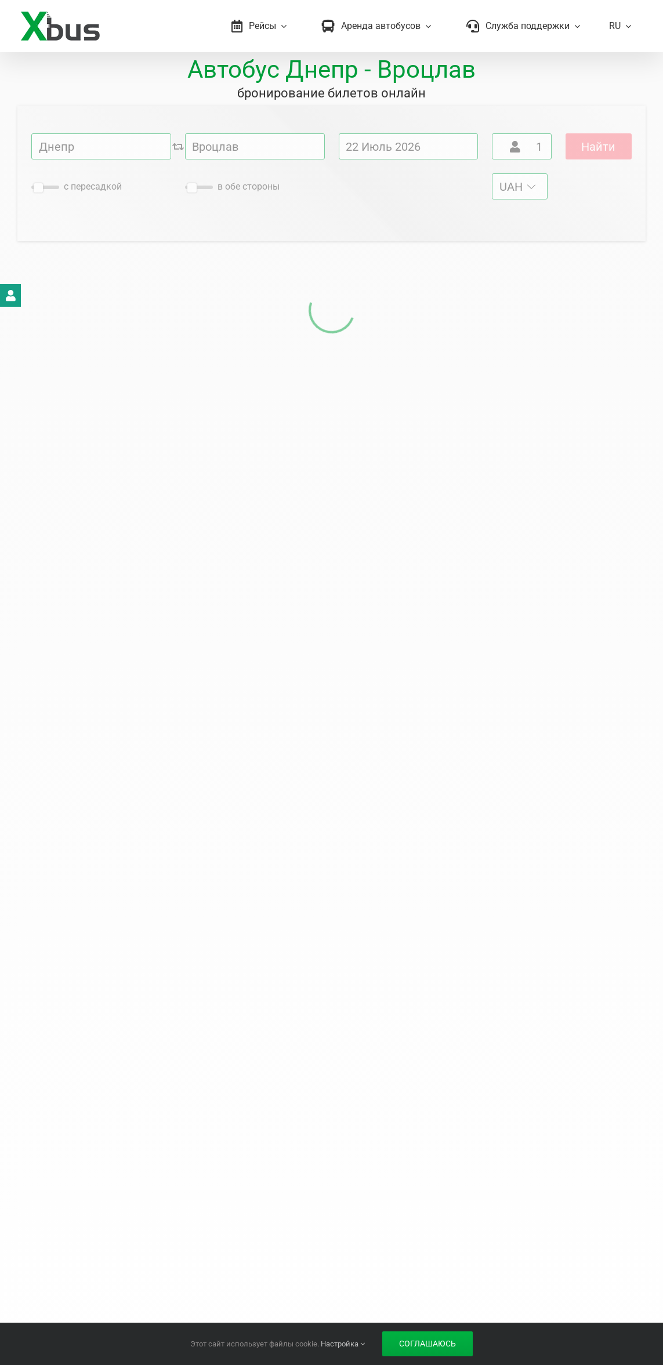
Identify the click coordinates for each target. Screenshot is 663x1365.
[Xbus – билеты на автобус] (60, 15)
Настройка (343, 1343)
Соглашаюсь (427, 1343)
